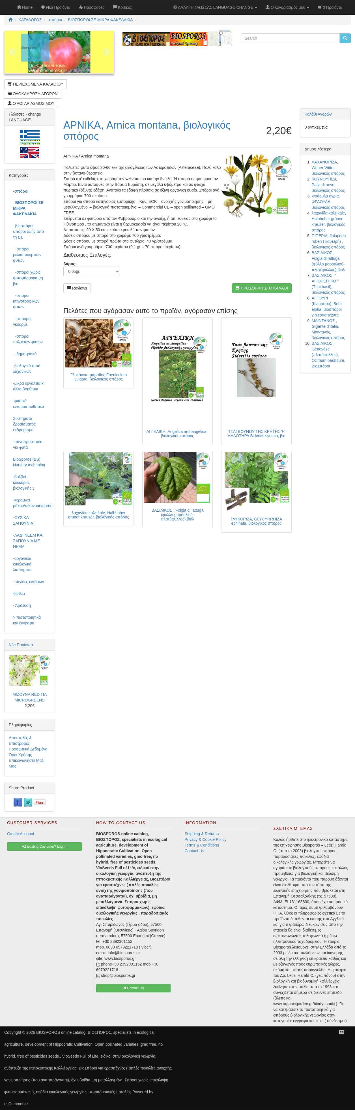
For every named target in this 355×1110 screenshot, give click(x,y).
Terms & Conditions (202, 845)
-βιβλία (19, 593)
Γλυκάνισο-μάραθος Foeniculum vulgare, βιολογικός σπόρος (98, 377)
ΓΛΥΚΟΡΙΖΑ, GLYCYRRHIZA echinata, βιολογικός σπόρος (256, 521)
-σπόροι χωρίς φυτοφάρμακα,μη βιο (28, 278)
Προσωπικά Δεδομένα (28, 749)
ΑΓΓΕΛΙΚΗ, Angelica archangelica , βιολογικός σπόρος (177, 433)
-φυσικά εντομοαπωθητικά (28, 404)
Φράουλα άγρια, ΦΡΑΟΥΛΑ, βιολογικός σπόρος (328, 202)
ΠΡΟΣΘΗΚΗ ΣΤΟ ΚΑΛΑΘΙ (262, 288)
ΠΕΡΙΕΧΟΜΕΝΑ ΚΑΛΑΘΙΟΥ (35, 84)
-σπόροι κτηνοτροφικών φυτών (26, 301)
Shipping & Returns (202, 834)
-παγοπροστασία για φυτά (27, 444)
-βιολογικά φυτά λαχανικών (26, 368)
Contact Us (194, 851)
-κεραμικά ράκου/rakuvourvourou (31, 503)
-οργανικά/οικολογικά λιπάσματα (22, 564)
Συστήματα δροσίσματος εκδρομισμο (24, 424)
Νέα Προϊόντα (21, 645)
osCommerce (16, 1104)
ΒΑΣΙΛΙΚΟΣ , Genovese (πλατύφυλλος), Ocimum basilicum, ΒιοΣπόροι (328, 354)
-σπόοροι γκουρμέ (22, 321)
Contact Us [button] (133, 988)
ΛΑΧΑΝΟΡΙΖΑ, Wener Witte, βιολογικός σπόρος (328, 168)
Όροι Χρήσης (20, 754)
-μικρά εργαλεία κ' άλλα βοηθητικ (28, 386)
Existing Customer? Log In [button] (44, 847)
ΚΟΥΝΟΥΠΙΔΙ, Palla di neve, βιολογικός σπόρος (328, 185)
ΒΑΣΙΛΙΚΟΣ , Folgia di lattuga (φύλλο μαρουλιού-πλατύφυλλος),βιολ (177, 514)
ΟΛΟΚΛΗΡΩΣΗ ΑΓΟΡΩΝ (33, 94)
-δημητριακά (25, 354)
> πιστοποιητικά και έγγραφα (27, 620)
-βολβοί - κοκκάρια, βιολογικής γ (24, 482)
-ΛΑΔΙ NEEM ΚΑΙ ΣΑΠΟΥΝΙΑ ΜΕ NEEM (28, 541)
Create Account (20, 834)
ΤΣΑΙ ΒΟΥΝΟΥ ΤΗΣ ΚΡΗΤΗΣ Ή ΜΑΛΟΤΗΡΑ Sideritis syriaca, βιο (256, 433)
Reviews (77, 288)
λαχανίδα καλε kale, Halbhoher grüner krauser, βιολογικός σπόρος (98, 515)
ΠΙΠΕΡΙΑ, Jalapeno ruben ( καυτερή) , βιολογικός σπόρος (329, 241)
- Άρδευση (22, 605)
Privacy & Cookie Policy (206, 839)
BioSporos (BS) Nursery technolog (29, 462)
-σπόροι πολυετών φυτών (28, 339)
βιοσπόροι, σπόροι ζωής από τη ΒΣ (28, 231)
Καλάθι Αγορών (318, 114)
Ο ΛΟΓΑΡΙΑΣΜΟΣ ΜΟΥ (31, 103)
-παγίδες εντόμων (28, 581)
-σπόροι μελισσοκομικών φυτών (27, 255)
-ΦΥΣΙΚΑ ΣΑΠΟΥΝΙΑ (23, 520)
